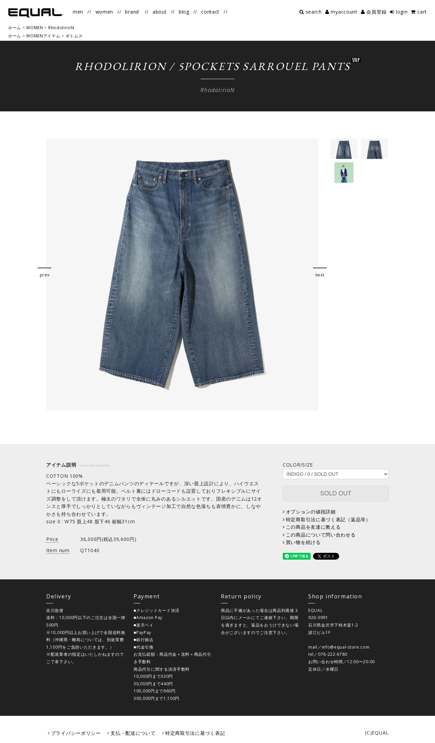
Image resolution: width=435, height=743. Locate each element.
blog (184, 11)
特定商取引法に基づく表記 (195, 733)
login (402, 11)
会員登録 (376, 11)
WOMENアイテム (43, 36)
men (78, 11)
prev (45, 275)
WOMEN (34, 28)
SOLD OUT (335, 493)
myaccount (344, 11)
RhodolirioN (61, 28)
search (314, 11)
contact (210, 11)
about (160, 11)
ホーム (14, 28)
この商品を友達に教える (313, 527)
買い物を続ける (303, 542)
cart (422, 11)
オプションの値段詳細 (311, 511)
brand (132, 11)
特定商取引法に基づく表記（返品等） (328, 519)
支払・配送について (132, 733)
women (104, 11)
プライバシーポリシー (76, 733)
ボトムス (74, 36)
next (320, 275)
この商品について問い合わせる (321, 534)
